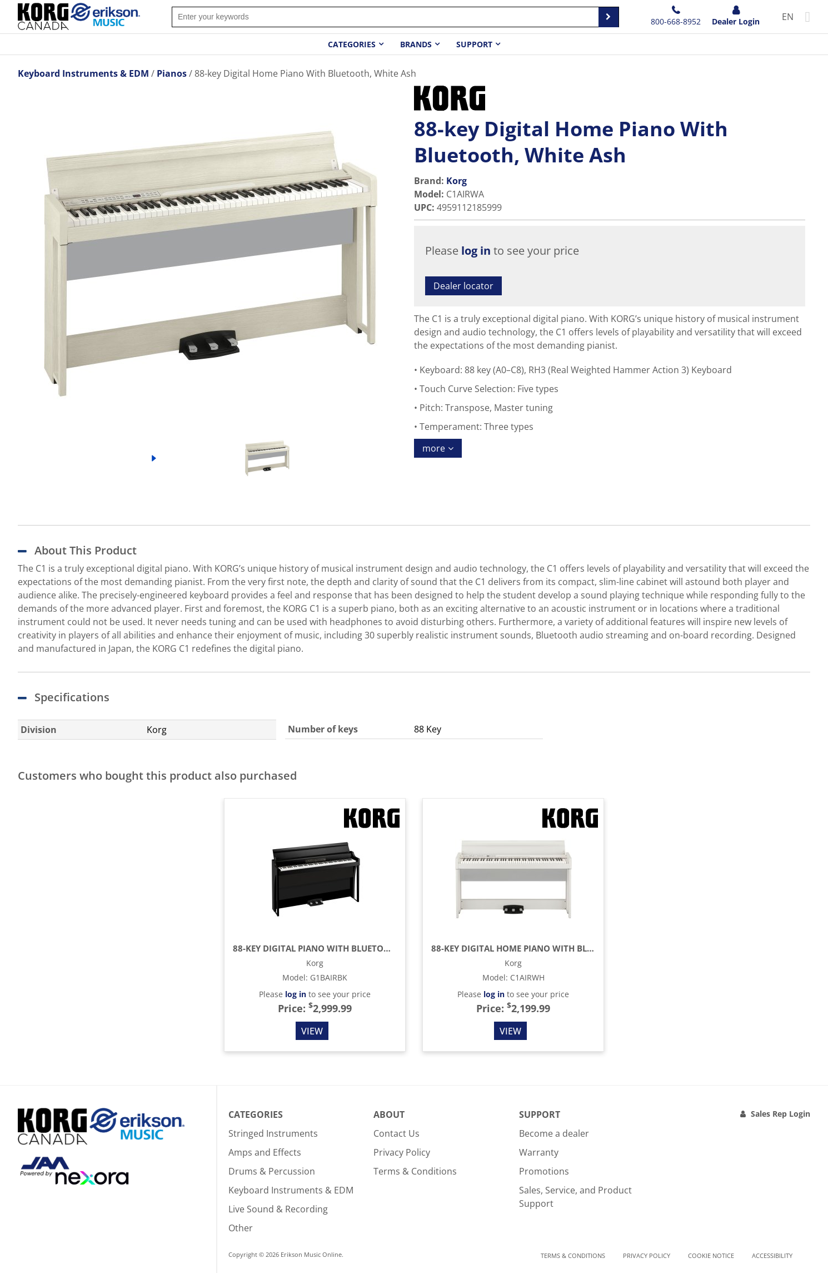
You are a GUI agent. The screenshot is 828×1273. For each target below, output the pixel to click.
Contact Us (396, 1133)
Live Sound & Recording (278, 1209)
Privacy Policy (401, 1152)
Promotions (544, 1171)
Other (240, 1228)
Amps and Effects (264, 1152)
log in (476, 250)
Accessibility (772, 1255)
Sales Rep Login (780, 1113)
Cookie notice (711, 1255)
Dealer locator (463, 286)
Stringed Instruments (273, 1133)
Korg (456, 181)
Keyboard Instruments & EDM (290, 1190)
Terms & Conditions (415, 1171)
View (312, 1031)
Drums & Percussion (271, 1171)
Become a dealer (554, 1133)
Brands (416, 44)
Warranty (538, 1152)
